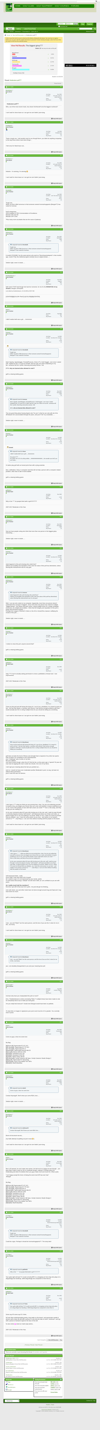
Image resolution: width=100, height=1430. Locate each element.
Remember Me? (63, 26)
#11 (61, 486)
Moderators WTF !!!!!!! (12, 1358)
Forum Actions (25, 31)
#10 (61, 430)
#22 (61, 939)
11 (48, 69)
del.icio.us (10, 1384)
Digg (9, 1382)
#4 (61, 186)
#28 (61, 1212)
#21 (61, 907)
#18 (61, 725)
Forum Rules (54, 1392)
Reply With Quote (56, 118)
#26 (61, 1111)
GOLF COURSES (62, 6)
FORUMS (75, 6)
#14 (61, 576)
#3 (61, 155)
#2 (61, 122)
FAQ (7, 31)
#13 (61, 548)
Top (61, 1340)
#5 (61, 229)
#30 (61, 1288)
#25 (61, 1072)
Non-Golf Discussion (18, 35)
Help (82, 24)
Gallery (19, 29)
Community (17, 31)
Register (89, 24)
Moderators (9, 1375)
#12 (61, 516)
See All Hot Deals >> (90, 65)
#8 (61, 329)
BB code (53, 1382)
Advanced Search (90, 31)
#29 (61, 1251)
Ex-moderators (10, 1370)
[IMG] (52, 1386)
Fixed (52, 1404)
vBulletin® (49, 1409)
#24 (61, 1022)
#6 (61, 272)
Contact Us (89, 1400)
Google (10, 1390)
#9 (61, 383)
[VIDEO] (53, 1387)
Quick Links (34, 31)
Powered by (44, 1409)
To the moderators (11, 1366)
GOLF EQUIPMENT (44, 6)
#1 (61, 86)
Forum (10, 29)
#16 (61, 659)
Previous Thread (29, 1345)
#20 (61, 834)
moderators (9, 1362)
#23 (61, 981)
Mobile (48, 1404)
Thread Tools (57, 83)
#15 (61, 628)
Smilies (53, 1384)
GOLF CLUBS (28, 6)
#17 (61, 690)
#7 (61, 306)
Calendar (11, 31)
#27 (61, 1154)
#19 (61, 788)
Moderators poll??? (15, 80)
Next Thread (38, 1345)
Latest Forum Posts (30, 29)
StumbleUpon (11, 1387)
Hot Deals (69, 65)
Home (17, 6)
